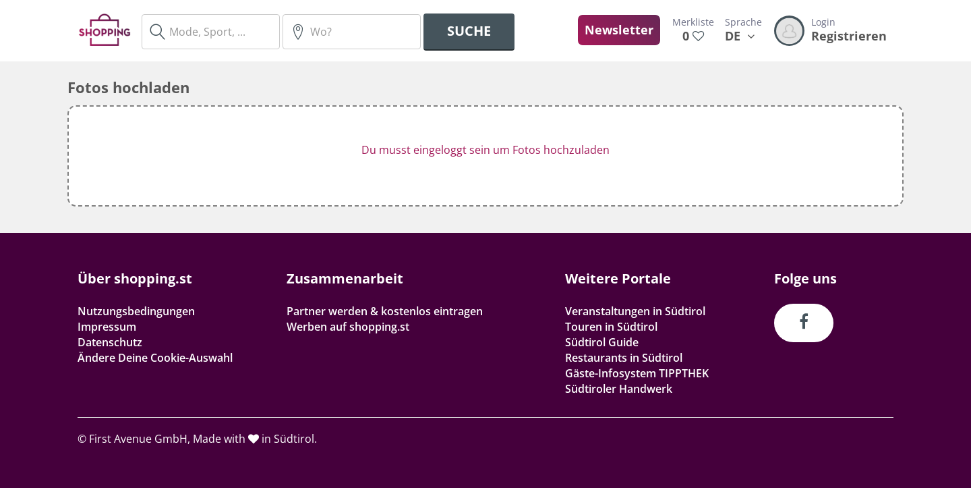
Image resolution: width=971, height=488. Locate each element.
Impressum (107, 326)
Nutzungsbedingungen (136, 311)
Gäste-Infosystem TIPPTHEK (637, 373)
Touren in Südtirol (611, 326)
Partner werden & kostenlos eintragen (385, 311)
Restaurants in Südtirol (623, 357)
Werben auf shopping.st (348, 326)
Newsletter (619, 30)
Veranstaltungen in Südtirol (635, 311)
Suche (469, 31)
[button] (485, 156)
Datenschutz (110, 342)
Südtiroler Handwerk (618, 388)
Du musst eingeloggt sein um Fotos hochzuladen (485, 149)
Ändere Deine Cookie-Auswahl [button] (155, 357)
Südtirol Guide (602, 342)
